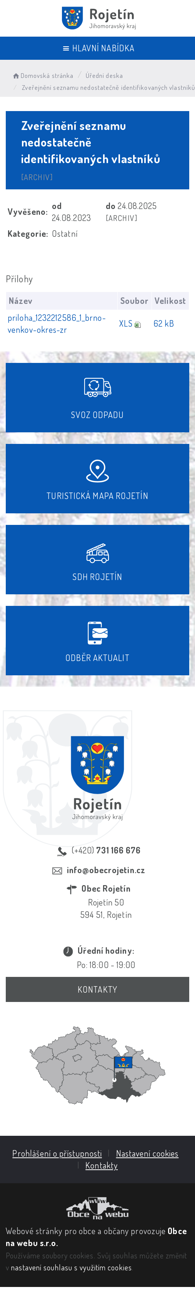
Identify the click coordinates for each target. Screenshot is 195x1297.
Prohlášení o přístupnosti (57, 1153)
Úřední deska (104, 75)
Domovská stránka (42, 75)
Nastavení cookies (147, 1153)
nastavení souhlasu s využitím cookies (71, 1267)
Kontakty (97, 989)
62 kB (163, 323)
